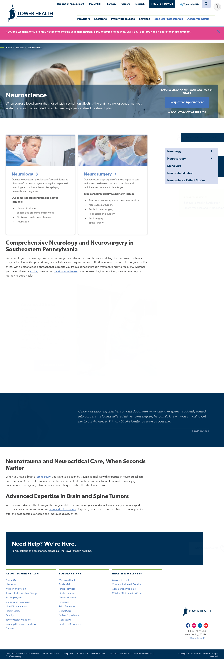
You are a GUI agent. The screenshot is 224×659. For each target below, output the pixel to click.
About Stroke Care (52, 365)
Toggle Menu (211, 151)
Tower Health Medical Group (21, 593)
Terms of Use (82, 654)
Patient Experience (69, 615)
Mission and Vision (16, 589)
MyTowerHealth (189, 4)
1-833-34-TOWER (162, 4)
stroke (33, 271)
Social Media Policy (51, 654)
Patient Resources (123, 19)
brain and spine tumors (62, 509)
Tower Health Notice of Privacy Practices (22, 654)
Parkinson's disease (65, 271)
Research (140, 4)
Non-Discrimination (16, 606)
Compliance (68, 654)
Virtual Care (65, 611)
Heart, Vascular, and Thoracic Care (198, 208)
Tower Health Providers (18, 620)
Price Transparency (13, 656)
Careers (125, 4)
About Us (11, 580)
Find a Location (67, 593)
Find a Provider (67, 589)
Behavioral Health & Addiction (196, 203)
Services (144, 19)
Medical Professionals (168, 19)
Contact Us (65, 620)
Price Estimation (67, 606)
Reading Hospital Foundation (21, 624)
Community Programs (124, 589)
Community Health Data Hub (127, 584)
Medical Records (68, 597)
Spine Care (174, 166)
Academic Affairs (198, 19)
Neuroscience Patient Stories (186, 180)
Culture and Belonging (18, 602)
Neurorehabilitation (180, 173)
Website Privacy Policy (119, 654)
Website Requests (98, 654)
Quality (10, 615)
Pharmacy (111, 4)
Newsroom (12, 584)
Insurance (64, 602)
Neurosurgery (176, 158)
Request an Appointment (70, 4)
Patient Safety (13, 611)
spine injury (43, 476)
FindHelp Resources (69, 624)
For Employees (14, 597)
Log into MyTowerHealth (188, 112)
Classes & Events (121, 580)
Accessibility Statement (142, 654)
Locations (100, 19)
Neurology (174, 151)
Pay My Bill (94, 4)
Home (9, 48)
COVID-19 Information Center (128, 593)
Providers (83, 19)
